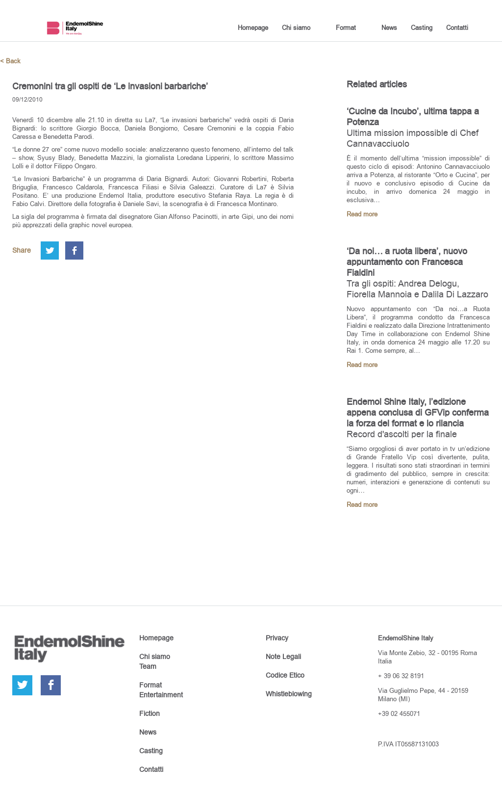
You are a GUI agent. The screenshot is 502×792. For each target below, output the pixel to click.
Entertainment (161, 694)
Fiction (149, 713)
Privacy (277, 638)
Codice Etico (285, 675)
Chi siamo (296, 27)
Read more (362, 214)
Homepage (253, 27)
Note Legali (283, 656)
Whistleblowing (289, 693)
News (389, 27)
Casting (421, 27)
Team (147, 666)
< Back (10, 61)
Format (346, 27)
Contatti (457, 27)
